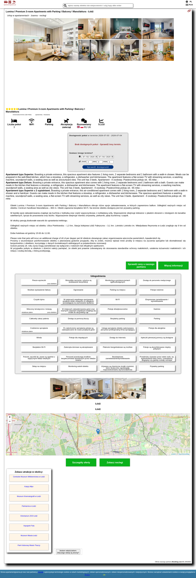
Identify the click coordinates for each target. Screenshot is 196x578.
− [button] (10, 421)
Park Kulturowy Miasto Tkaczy (29, 545)
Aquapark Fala (28, 526)
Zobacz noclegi (115, 462)
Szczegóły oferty (81, 462)
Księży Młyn (28, 487)
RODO (87, 575)
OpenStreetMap (183, 454)
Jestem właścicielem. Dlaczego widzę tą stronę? (68, 552)
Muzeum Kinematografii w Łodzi (29, 496)
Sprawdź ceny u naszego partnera (141, 265)
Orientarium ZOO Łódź (28, 516)
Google (40, 572)
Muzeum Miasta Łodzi (29, 536)
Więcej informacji (173, 265)
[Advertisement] (98, 83)
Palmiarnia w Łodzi (29, 506)
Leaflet (173, 454)
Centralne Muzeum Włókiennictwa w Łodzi (29, 477)
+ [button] (10, 417)
